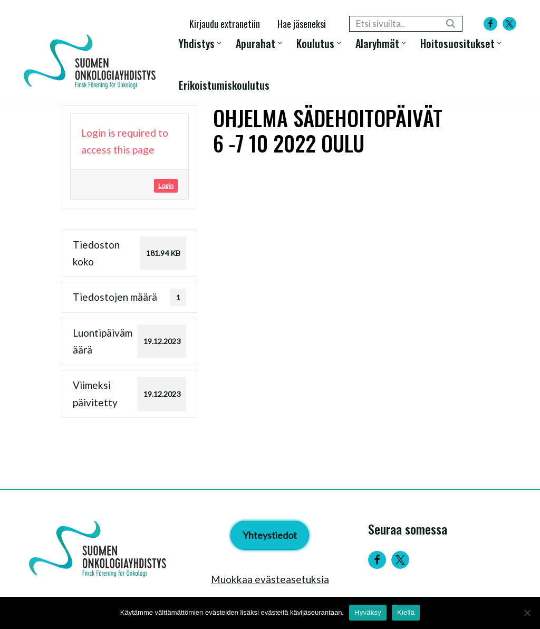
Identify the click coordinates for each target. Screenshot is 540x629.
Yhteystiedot (270, 535)
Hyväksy (367, 612)
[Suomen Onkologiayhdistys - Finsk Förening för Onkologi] (92, 61)
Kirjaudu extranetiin (224, 23)
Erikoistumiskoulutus (224, 85)
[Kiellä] (527, 612)
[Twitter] (400, 560)
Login (165, 185)
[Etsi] (394, 24)
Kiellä (405, 612)
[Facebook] (490, 24)
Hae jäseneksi (301, 23)
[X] (509, 24)
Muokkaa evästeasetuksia (270, 579)
